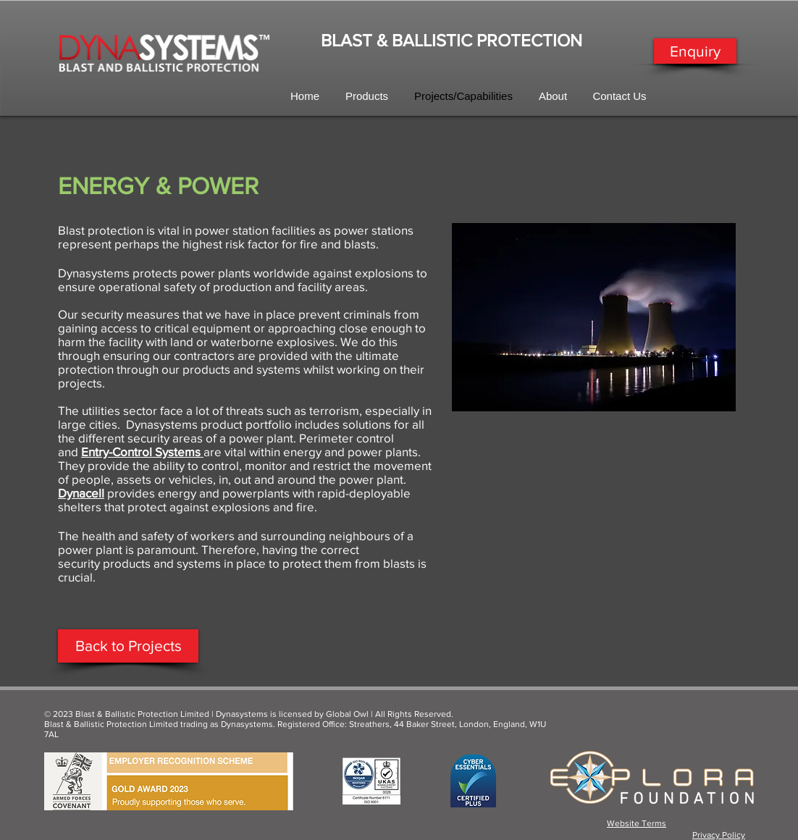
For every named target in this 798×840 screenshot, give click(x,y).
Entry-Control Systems (141, 451)
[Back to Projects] (128, 646)
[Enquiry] (695, 51)
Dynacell (81, 493)
